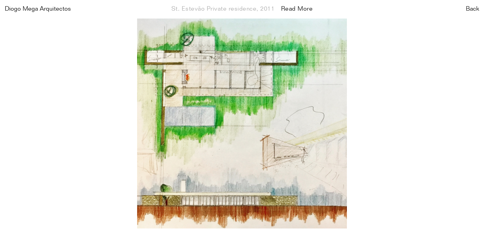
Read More (297, 9)
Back (472, 9)
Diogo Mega (38, 9)
